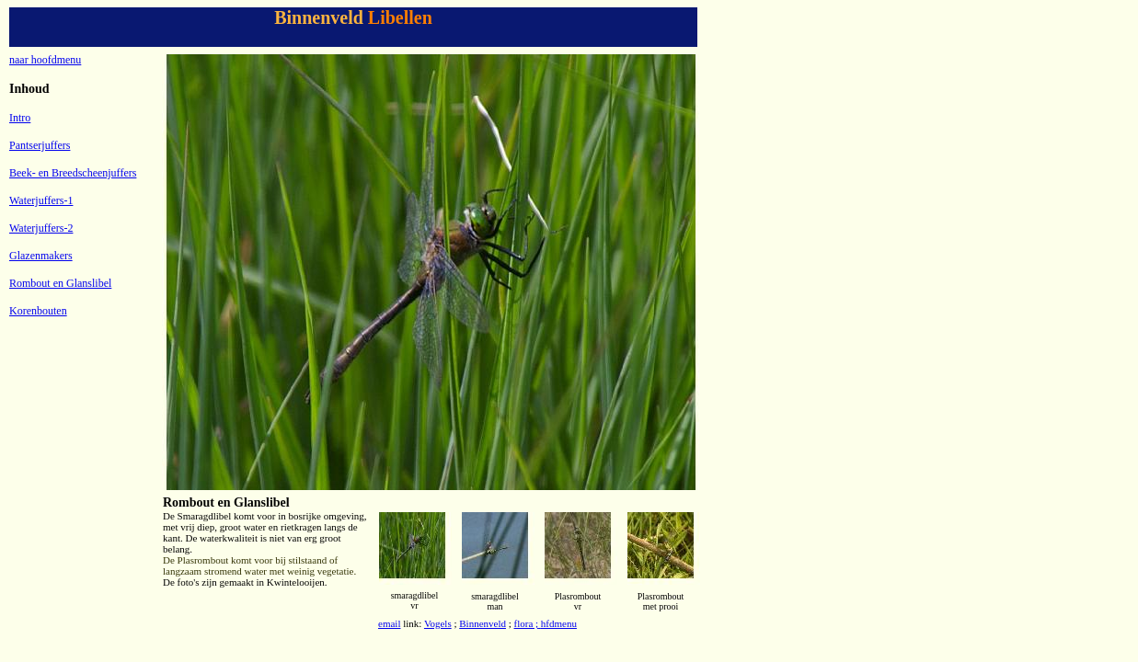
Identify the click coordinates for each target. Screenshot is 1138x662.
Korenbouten (38, 310)
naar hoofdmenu (45, 59)
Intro (19, 117)
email (389, 623)
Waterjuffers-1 (41, 200)
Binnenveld (482, 623)
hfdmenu (559, 623)
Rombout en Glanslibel (60, 283)
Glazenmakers (41, 255)
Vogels (438, 623)
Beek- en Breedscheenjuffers (72, 172)
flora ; (526, 623)
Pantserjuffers (39, 145)
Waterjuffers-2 (41, 228)
